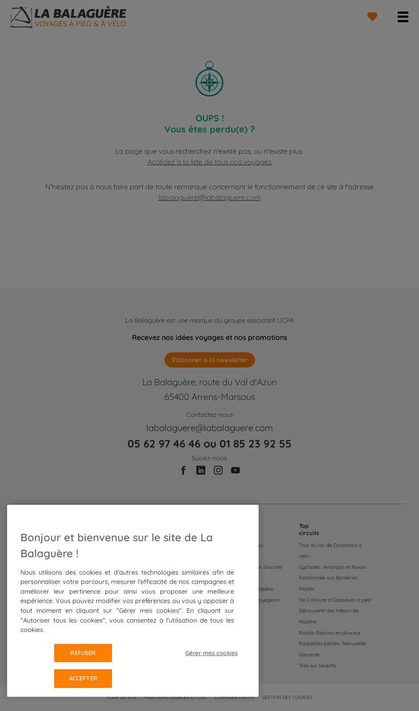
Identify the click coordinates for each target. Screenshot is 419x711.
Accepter (83, 678)
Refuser (83, 652)
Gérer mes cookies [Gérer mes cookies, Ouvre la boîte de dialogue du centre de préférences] (211, 652)
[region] (133, 601)
